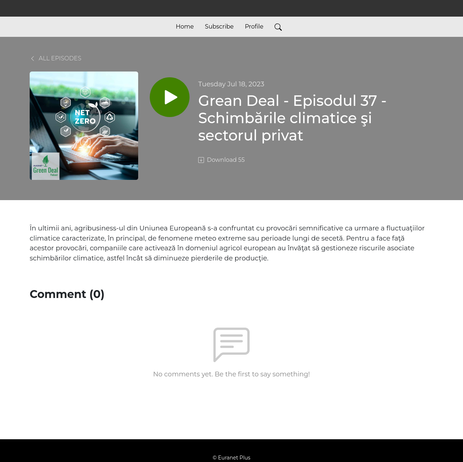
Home (185, 26)
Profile (254, 26)
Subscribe (219, 26)
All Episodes (55, 58)
